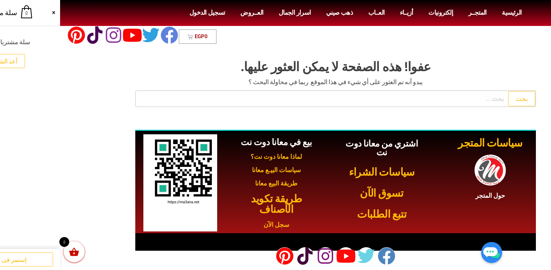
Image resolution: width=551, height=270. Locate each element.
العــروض (191, 12)
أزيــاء (346, 12)
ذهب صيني (279, 12)
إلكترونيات (380, 12)
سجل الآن (216, 224)
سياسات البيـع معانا (216, 170)
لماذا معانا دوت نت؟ (216, 156)
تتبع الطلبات (321, 214)
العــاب (316, 12)
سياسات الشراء (322, 172)
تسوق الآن (321, 193)
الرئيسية (451, 12)
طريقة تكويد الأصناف (216, 204)
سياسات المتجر (430, 143)
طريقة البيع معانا (216, 183)
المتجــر (417, 12)
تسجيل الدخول (147, 12)
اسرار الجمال (235, 12)
